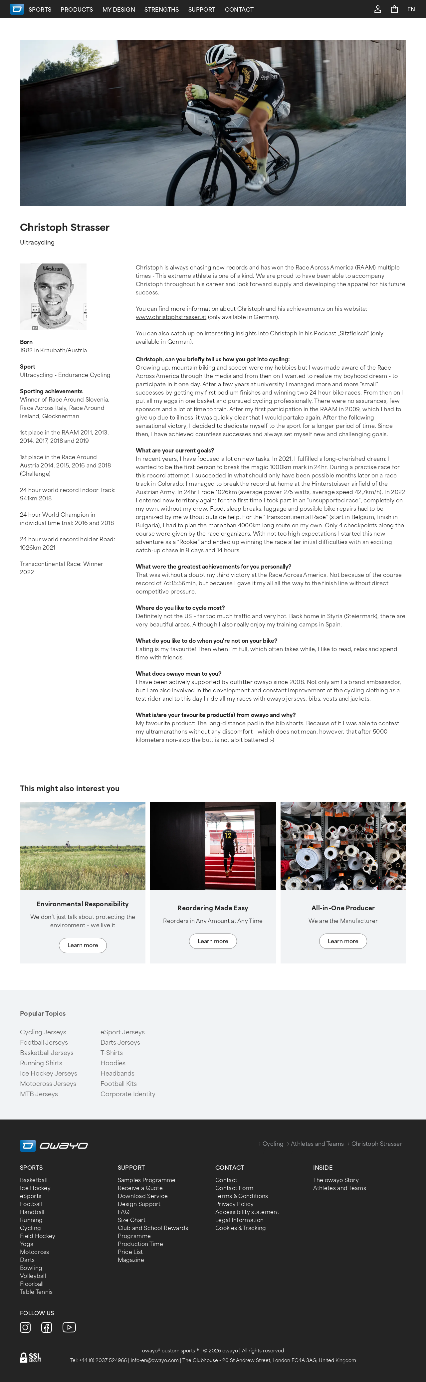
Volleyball (33, 1276)
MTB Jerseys (39, 1094)
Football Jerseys (44, 1042)
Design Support (139, 1204)
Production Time (140, 1244)
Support (254, 10)
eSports (30, 1196)
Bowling (31, 1268)
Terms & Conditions (241, 1196)
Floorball (32, 1284)
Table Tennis (36, 1292)
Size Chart (132, 1220)
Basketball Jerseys (47, 1053)
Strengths (214, 10)
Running (31, 1220)
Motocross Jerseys (48, 1084)
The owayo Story (336, 1180)
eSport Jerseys (123, 1032)
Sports (92, 10)
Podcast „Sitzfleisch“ (341, 333)
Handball (32, 1212)
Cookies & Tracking (240, 1228)
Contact (291, 10)
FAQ (124, 1212)
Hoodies (113, 1063)
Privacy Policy (234, 1204)
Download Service (143, 1196)
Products (129, 10)
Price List (130, 1252)
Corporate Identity (128, 1094)
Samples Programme (147, 1180)
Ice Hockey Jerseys (48, 1073)
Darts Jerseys (120, 1042)
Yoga (26, 1244)
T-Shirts (112, 1053)
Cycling (273, 1144)
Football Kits (119, 1084)
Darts (27, 1260)
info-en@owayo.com (155, 1360)
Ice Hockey (35, 1188)
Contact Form (234, 1188)
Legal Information (239, 1220)
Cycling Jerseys (43, 1032)
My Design (170, 10)
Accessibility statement (247, 1212)
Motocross (34, 1252)
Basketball (34, 1180)
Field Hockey (38, 1236)
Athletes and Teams (317, 1144)
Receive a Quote (140, 1188)
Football (31, 1204)
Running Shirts (41, 1063)
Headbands (117, 1073)
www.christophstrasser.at (171, 317)
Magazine (131, 1260)
